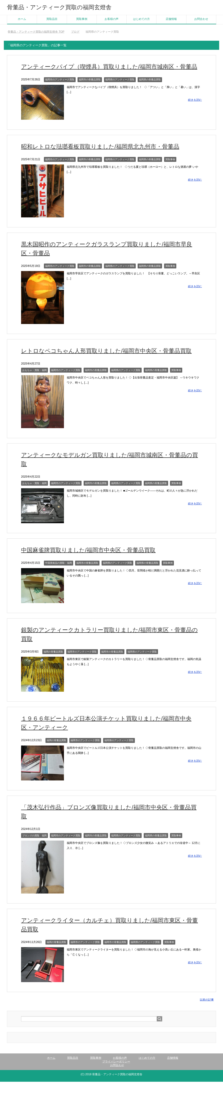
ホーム (22, 19)
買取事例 (81, 19)
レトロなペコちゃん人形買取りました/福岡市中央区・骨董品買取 (109, 360)
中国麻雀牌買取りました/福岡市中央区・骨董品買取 (90, 559)
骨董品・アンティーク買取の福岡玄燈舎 (64, 7)
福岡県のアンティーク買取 (119, 89)
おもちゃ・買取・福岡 (34, 379)
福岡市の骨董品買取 (90, 89)
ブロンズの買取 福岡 (34, 845)
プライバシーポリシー (116, 1071)
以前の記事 (207, 1009)
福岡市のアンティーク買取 (59, 89)
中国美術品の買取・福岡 (58, 572)
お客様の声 (111, 19)
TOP (36, 32)
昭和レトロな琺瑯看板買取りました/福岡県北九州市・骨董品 (102, 156)
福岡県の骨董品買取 (150, 89)
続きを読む (195, 109)
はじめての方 (141, 19)
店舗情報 (171, 19)
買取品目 (51, 19)
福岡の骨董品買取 (53, 661)
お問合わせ (201, 19)
